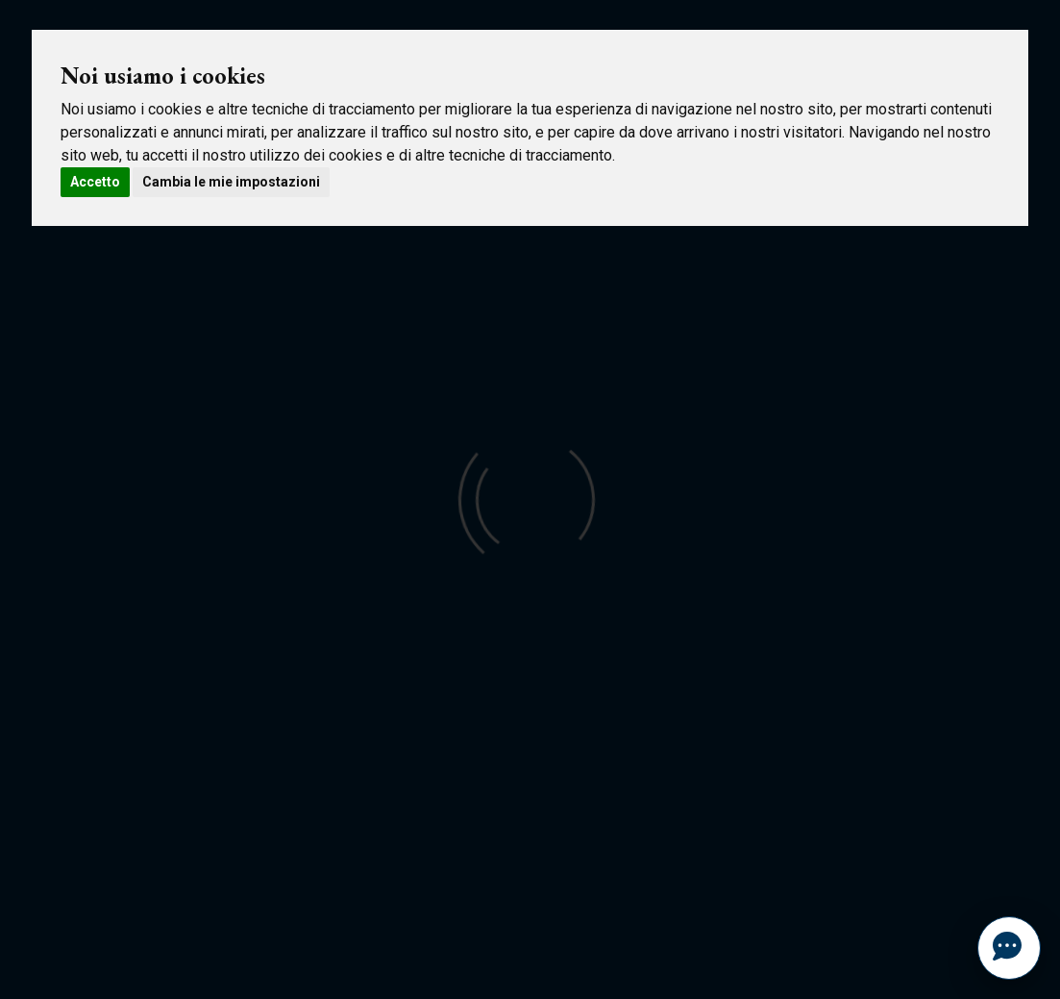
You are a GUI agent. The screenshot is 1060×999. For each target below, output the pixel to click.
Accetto (95, 181)
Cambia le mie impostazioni (231, 181)
